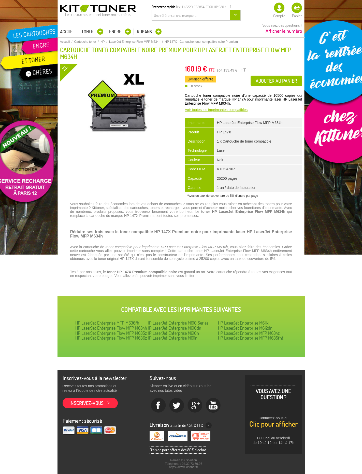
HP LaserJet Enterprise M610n (173, 333)
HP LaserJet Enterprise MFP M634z (249, 333)
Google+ (195, 405)
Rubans (145, 32)
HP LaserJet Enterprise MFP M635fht (250, 338)
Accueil (68, 31)
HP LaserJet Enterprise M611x (243, 323)
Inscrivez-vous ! (87, 403)
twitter (176, 405)
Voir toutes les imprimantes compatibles (216, 110)
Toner (88, 32)
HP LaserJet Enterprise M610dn (174, 328)
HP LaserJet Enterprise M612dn (245, 328)
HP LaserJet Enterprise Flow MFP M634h (111, 328)
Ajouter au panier (276, 81)
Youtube (213, 405)
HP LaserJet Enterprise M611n (172, 338)
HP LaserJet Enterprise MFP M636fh (107, 323)
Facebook (158, 405)
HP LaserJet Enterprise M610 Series (177, 323)
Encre (115, 32)
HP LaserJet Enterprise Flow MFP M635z (111, 333)
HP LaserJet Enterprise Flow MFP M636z (111, 338)
